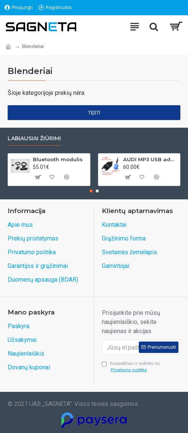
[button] (91, 190)
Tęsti (94, 112)
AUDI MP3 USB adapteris (150, 159)
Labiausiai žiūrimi (34, 138)
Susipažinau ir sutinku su (131, 367)
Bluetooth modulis (58, 159)
